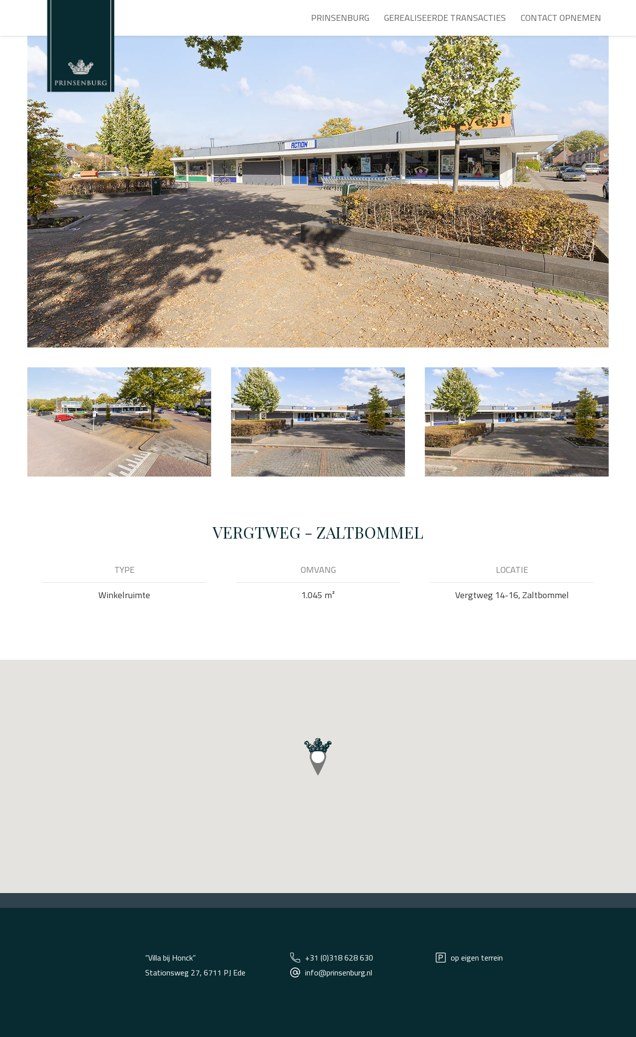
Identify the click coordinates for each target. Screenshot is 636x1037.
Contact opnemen (561, 17)
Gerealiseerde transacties (445, 17)
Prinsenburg (340, 17)
